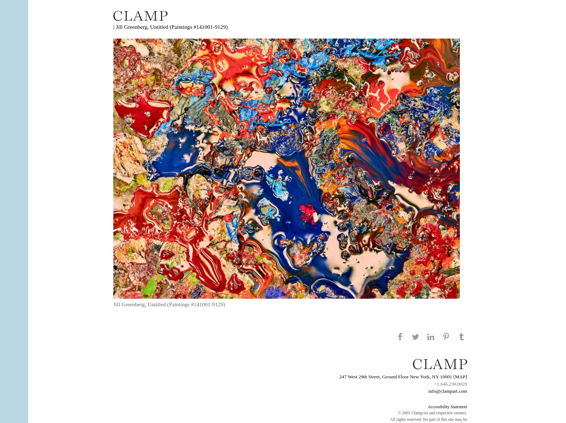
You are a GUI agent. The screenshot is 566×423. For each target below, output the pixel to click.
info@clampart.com (447, 391)
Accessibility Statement (447, 407)
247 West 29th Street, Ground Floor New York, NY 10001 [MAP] (403, 376)
